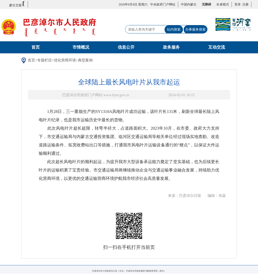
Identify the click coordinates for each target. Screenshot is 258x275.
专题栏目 (49, 61)
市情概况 (80, 47)
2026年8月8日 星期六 (133, 4)
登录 (237, 4)
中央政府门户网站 (162, 4)
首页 (35, 47)
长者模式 (222, 4)
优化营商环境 (69, 61)
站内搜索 (174, 29)
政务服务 (171, 47)
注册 (245, 4)
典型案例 (89, 61)
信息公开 (126, 47)
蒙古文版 (17, 4)
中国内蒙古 (189, 4)
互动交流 (216, 47)
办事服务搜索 (195, 29)
